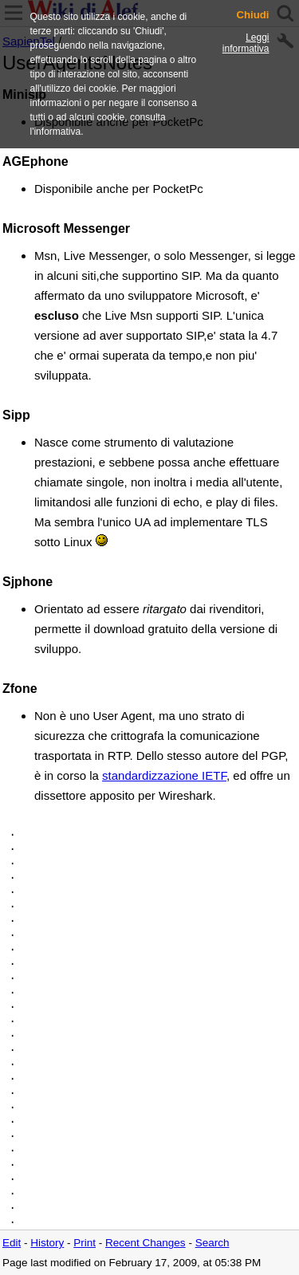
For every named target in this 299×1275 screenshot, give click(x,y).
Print (84, 1243)
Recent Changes (145, 1243)
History (47, 1243)
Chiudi (252, 15)
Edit (11, 1243)
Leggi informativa (245, 43)
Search (212, 1243)
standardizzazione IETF (164, 775)
